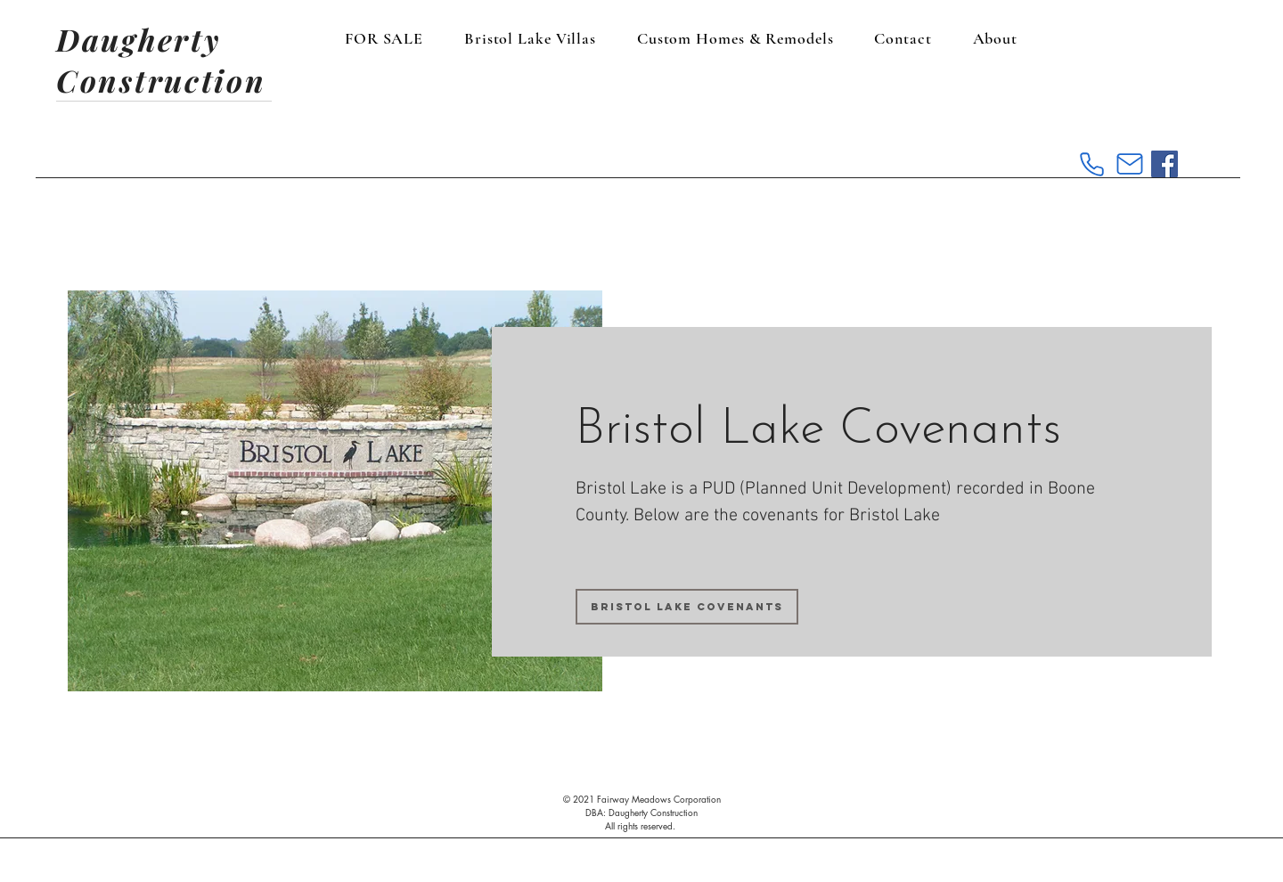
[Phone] (1091, 164)
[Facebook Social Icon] (1164, 164)
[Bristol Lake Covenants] (687, 607)
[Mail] (1129, 164)
